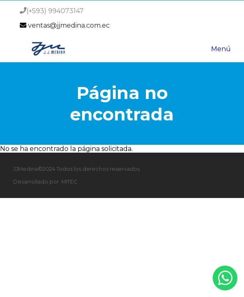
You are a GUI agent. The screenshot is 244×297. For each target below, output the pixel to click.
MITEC (69, 182)
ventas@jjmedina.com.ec (69, 25)
